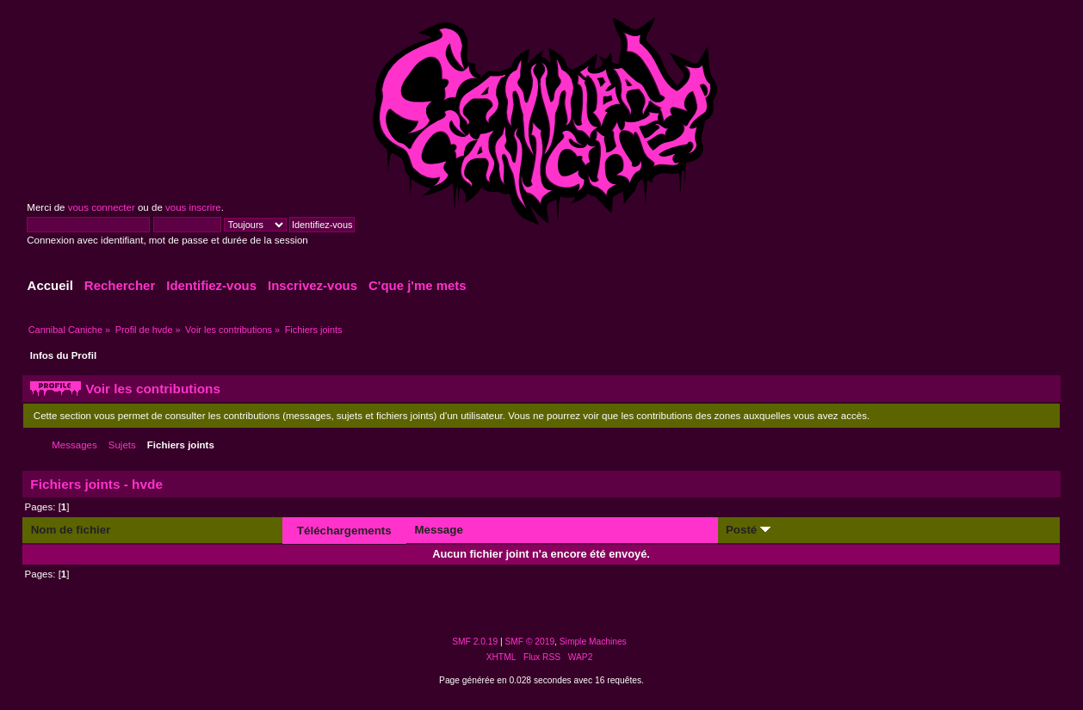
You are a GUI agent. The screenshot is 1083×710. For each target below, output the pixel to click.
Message (438, 529)
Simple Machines (593, 641)
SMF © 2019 (530, 641)
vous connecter (101, 207)
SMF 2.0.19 (475, 641)
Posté (748, 529)
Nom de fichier (71, 529)
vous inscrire (193, 207)
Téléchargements (344, 530)
